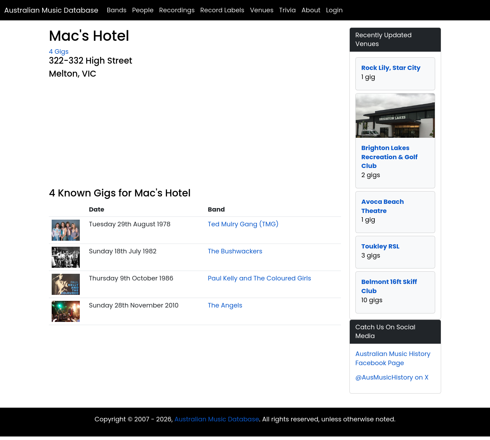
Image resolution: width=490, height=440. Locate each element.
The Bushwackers (235, 251)
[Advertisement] (195, 134)
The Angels (225, 305)
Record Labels (222, 10)
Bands (117, 10)
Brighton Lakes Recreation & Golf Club (389, 156)
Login (334, 10)
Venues (261, 10)
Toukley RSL (380, 246)
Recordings (177, 10)
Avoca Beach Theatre (382, 206)
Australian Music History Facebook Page (393, 358)
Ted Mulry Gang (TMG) (243, 224)
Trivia (287, 10)
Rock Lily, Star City (390, 67)
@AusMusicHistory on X (391, 377)
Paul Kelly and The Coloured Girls (259, 278)
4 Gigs (59, 51)
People (143, 10)
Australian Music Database (51, 10)
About (311, 10)
